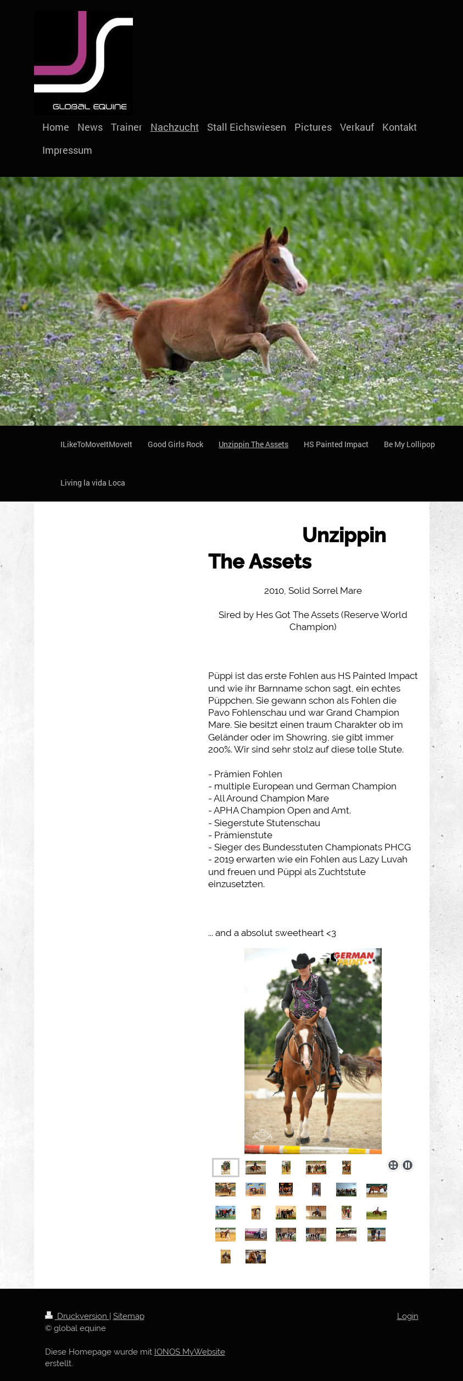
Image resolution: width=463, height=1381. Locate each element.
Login (408, 1316)
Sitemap (128, 1316)
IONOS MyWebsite (189, 1352)
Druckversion (77, 1316)
